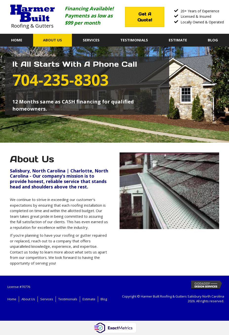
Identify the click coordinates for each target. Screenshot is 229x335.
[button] (144, 17)
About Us (28, 299)
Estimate (89, 299)
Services (46, 299)
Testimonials (67, 299)
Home (11, 299)
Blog (104, 299)
